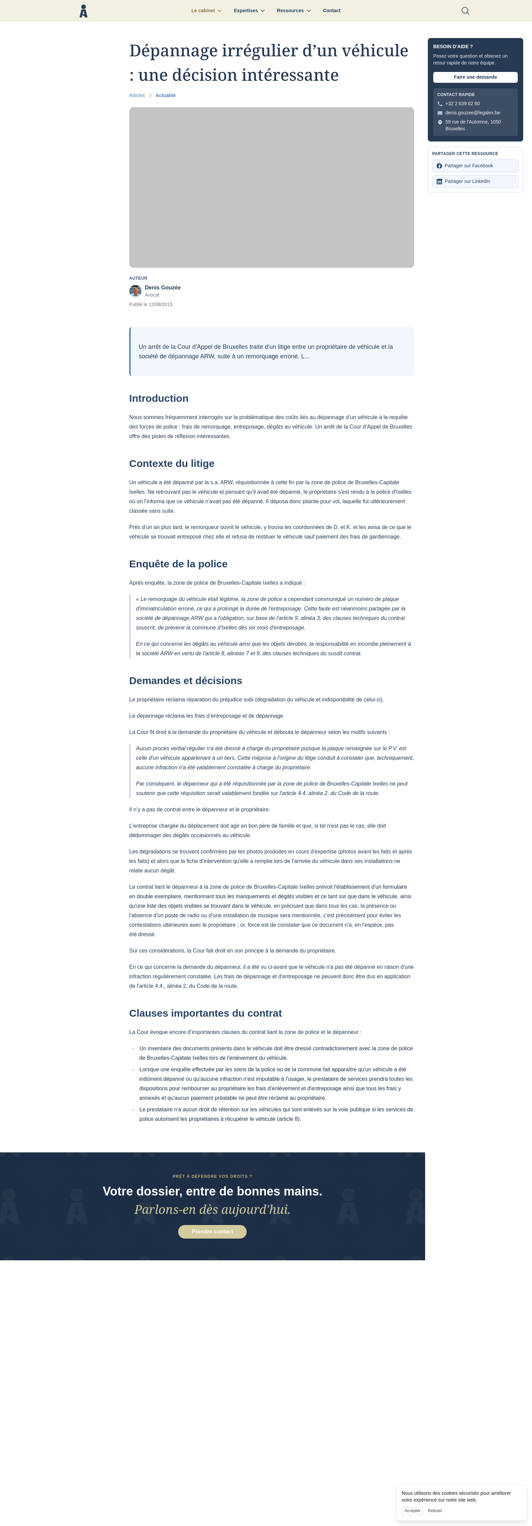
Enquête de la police (177, 563)
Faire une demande (475, 77)
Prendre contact (212, 1234)
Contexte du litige (171, 463)
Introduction (158, 398)
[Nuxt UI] (83, 11)
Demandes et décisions (184, 680)
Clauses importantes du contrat (204, 1013)
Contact (332, 10)
